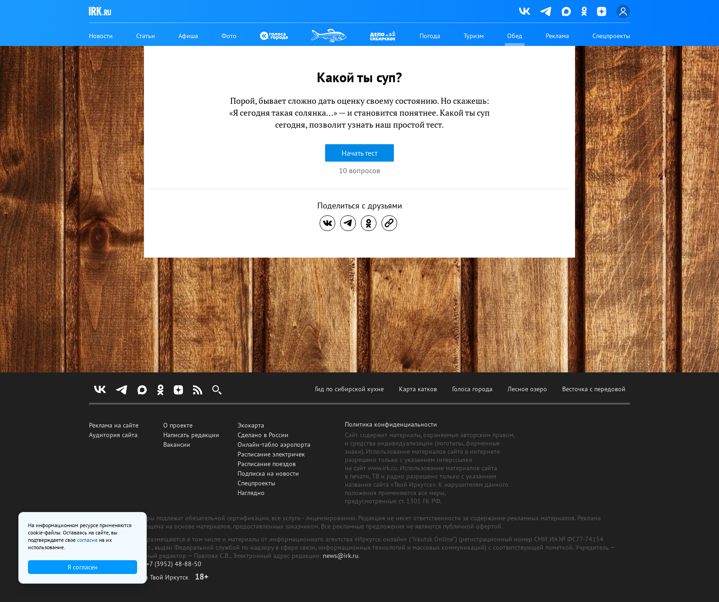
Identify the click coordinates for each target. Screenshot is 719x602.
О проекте (178, 425)
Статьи (145, 36)
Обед (514, 36)
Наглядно (251, 493)
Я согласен (82, 567)
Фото (229, 36)
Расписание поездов (267, 464)
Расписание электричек (271, 454)
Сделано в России (263, 435)
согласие (87, 539)
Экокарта (251, 425)
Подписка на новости (268, 473)
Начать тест (359, 153)
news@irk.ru (341, 555)
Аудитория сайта (113, 435)
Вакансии (176, 444)
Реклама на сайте (113, 425)
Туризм (474, 36)
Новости (101, 36)
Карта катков (418, 389)
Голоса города (472, 389)
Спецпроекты (611, 36)
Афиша (188, 36)
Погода (430, 36)
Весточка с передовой (593, 389)
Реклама (557, 36)
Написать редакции (191, 435)
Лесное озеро (527, 389)
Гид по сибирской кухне (349, 389)
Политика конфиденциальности (391, 424)
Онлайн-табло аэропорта (274, 444)
